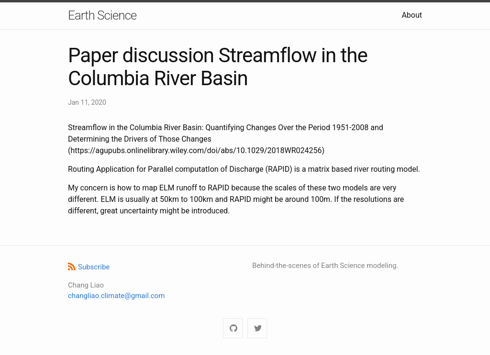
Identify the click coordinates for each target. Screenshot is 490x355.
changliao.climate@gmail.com (116, 295)
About (411, 15)
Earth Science (102, 15)
